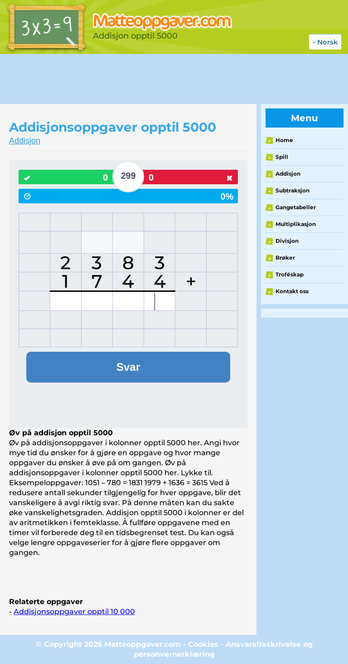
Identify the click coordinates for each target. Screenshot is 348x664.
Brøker (285, 257)
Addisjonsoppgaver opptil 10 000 (74, 611)
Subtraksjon (292, 190)
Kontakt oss (292, 291)
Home (284, 140)
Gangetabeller (296, 207)
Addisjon (24, 140)
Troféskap (290, 274)
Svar (128, 367)
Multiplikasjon (296, 224)
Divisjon (287, 240)
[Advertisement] (165, 79)
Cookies (203, 644)
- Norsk (325, 42)
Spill (282, 156)
